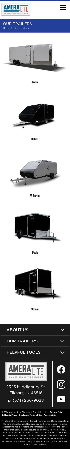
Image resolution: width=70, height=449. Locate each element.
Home (6, 28)
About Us (17, 329)
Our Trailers (22, 341)
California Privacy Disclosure (15, 415)
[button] (63, 7)
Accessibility (50, 415)
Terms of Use (35, 415)
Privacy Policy (56, 412)
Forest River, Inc (40, 412)
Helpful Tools (24, 352)
